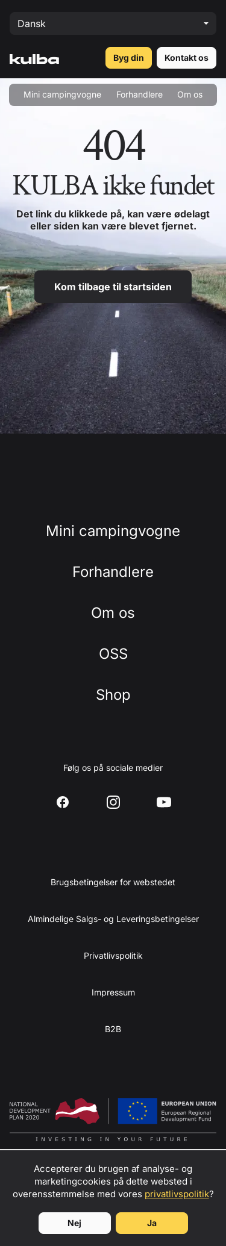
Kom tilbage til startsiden (113, 287)
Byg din (128, 57)
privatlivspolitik (177, 1194)
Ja (152, 1223)
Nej (74, 1223)
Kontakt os (187, 57)
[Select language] (113, 23)
